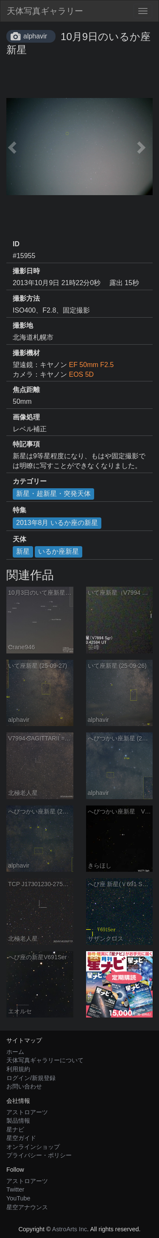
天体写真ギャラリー (45, 11)
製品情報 (18, 1120)
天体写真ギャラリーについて (45, 1060)
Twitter (15, 1189)
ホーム (15, 1051)
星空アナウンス (27, 1207)
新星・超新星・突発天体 (53, 493)
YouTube (18, 1198)
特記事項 (26, 444)
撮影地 (23, 325)
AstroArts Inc (69, 1229)
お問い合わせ (24, 1086)
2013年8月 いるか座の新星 (57, 522)
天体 (19, 539)
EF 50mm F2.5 (91, 364)
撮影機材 (26, 352)
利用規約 (18, 1069)
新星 (23, 551)
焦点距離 (26, 389)
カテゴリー (30, 481)
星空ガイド (21, 1138)
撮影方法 (26, 298)
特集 (19, 510)
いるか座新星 (58, 551)
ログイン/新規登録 (31, 1078)
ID (16, 244)
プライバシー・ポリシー (39, 1155)
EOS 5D (81, 374)
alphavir (35, 36)
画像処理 (26, 417)
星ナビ (15, 1129)
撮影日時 (26, 271)
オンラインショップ (33, 1146)
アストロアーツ (27, 1112)
